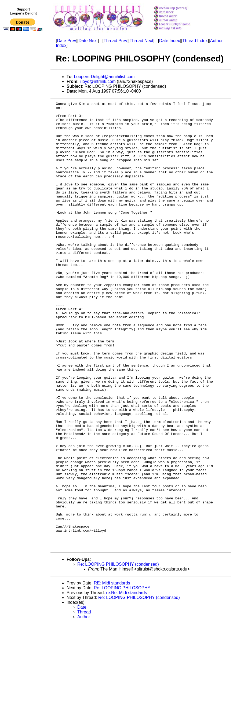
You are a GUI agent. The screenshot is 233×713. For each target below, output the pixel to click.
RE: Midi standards (112, 672)
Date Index (169, 40)
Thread (84, 701)
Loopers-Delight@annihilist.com (104, 76)
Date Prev (66, 40)
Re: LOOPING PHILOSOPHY (122, 677)
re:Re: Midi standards (126, 682)
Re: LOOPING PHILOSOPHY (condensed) (118, 653)
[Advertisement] (23, 144)
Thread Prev (115, 40)
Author (83, 706)
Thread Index (194, 40)
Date (81, 696)
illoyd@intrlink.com (98, 81)
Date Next (87, 40)
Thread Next (141, 40)
